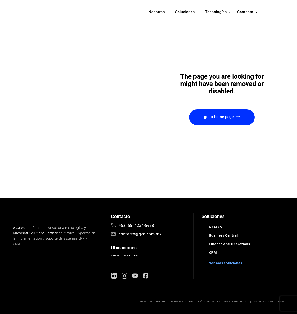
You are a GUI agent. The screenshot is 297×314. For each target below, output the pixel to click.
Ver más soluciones (225, 263)
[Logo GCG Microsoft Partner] (78, 12)
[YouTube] (135, 276)
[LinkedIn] (114, 276)
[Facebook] (145, 276)
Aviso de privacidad (269, 301)
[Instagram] (124, 276)
